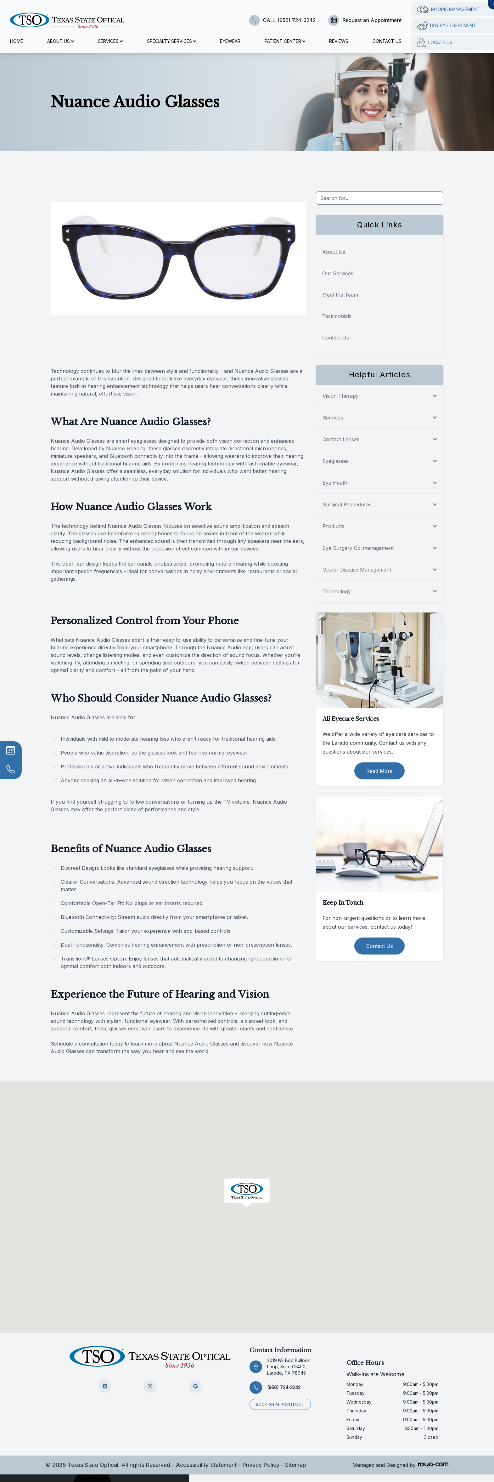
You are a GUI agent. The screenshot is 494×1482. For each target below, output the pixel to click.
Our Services (337, 273)
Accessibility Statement (206, 1465)
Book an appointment (280, 1404)
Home (16, 41)
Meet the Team (340, 295)
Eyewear (230, 41)
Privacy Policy (260, 1465)
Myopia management (448, 9)
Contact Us (387, 41)
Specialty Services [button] (171, 41)
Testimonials (336, 316)
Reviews (338, 41)
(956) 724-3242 (283, 1387)
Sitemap (295, 1465)
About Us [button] (60, 41)
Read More (379, 771)
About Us (333, 252)
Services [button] (110, 41)
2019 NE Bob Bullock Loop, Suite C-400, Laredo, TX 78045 (288, 1367)
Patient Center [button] (285, 41)
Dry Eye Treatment (446, 25)
